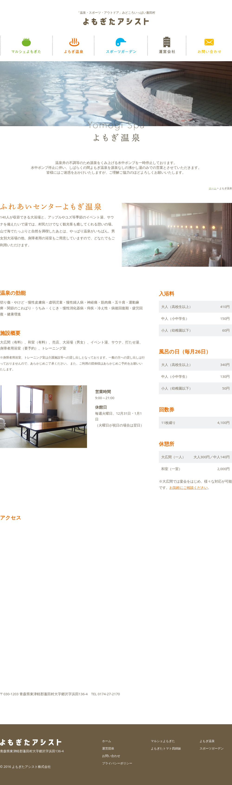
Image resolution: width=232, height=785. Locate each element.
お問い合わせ (209, 45)
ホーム (212, 188)
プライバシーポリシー (117, 763)
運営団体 (108, 748)
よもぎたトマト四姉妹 (166, 748)
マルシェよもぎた (26, 45)
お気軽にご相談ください (188, 487)
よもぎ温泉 (73, 45)
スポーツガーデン (120, 45)
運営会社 (166, 45)
